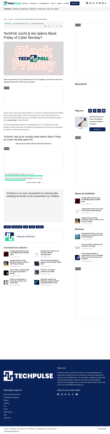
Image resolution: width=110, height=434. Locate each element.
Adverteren (7, 418)
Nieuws (9, 23)
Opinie (6, 409)
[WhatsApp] (93, 3)
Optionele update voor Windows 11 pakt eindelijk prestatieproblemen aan (50, 281)
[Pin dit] (61, 26)
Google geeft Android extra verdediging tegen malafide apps (19, 252)
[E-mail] (45, 26)
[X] (97, 3)
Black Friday (12, 120)
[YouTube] (104, 111)
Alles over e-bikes (53, 9)
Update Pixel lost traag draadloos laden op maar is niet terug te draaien (19, 262)
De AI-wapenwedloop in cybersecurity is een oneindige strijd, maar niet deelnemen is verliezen (92, 256)
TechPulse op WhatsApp (20, 9)
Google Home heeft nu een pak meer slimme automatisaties (50, 252)
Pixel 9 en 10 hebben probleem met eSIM (48, 270)
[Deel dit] (49, 26)
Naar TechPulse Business (12, 394)
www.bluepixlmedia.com (11, 431)
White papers (8, 412)
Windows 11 (33, 9)
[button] (28, 3)
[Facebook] (87, 3)
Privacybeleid (102, 429)
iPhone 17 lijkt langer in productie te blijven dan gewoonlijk (18, 281)
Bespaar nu (97, 129)
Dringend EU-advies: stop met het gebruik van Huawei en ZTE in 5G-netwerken (92, 235)
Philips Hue (42, 9)
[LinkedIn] (100, 3)
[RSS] (103, 3)
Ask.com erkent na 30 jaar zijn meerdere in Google (92, 245)
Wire (5, 415)
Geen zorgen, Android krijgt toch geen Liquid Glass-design (19, 271)
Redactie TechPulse (37, 23)
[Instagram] (90, 3)
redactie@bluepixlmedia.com (74, 385)
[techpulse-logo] (12, 3)
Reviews (6, 403)
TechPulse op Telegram (11, 397)
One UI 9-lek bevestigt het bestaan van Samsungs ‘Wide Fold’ (51, 262)
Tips (5, 406)
